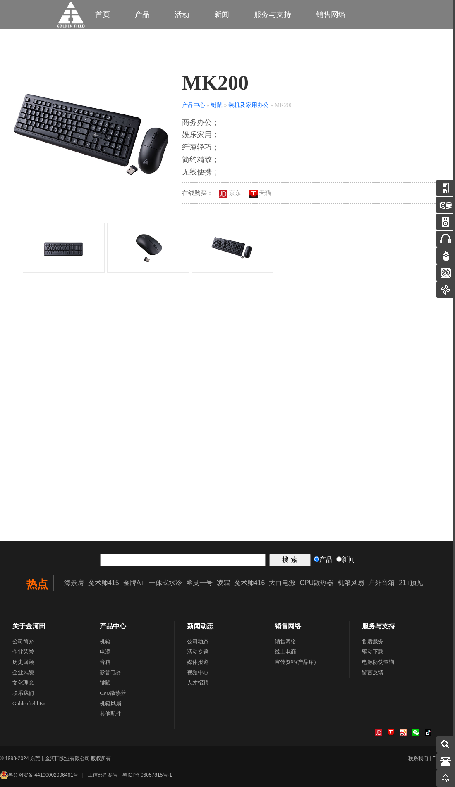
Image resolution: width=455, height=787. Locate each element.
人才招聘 (197, 683)
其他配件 (110, 714)
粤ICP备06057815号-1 (147, 775)
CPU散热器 (316, 582)
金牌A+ (134, 582)
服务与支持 (272, 14)
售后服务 (372, 641)
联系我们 (23, 693)
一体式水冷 (165, 582)
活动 (182, 14)
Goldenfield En (29, 703)
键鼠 (217, 105)
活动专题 (197, 652)
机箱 (105, 641)
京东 (230, 193)
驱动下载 (372, 652)
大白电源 (282, 582)
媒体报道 (197, 662)
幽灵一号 (199, 582)
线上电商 (285, 652)
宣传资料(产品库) (295, 662)
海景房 (74, 582)
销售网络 (331, 14)
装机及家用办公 (248, 105)
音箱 (105, 662)
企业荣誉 (23, 652)
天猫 (260, 193)
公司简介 (23, 641)
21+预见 (411, 582)
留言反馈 (372, 672)
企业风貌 (23, 672)
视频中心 (197, 672)
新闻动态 (200, 626)
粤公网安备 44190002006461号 (39, 775)
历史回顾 (23, 662)
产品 (142, 14)
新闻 (221, 14)
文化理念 (23, 683)
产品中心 (193, 105)
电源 (105, 652)
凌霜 (223, 582)
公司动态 (197, 641)
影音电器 (110, 672)
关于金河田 (29, 626)
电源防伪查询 (378, 662)
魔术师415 (103, 582)
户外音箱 (381, 582)
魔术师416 (249, 582)
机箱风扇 (351, 582)
